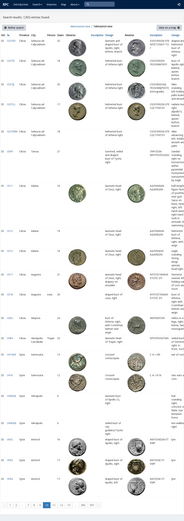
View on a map (169, 27)
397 (92, 505)
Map (63, 4)
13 (68, 505)
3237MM (12, 131)
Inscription (97, 35)
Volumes (52, 4)
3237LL (11, 104)
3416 (10, 375)
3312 (10, 231)
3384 (10, 338)
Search (37, 4)
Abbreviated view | (81, 26)
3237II (11, 60)
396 (83, 505)
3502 (10, 439)
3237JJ (10, 84)
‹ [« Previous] (4, 505)
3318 (10, 294)
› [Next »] (98, 505)
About (74, 4)
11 (54, 505)
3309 (10, 151)
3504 (10, 479)
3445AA (11, 396)
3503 (10, 460)
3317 (10, 274)
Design (109, 35)
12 (61, 505)
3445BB (11, 423)
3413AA (11, 354)
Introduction (20, 4)
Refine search (14, 27)
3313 (10, 251)
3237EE (11, 40)
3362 (10, 318)
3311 (10, 185)
